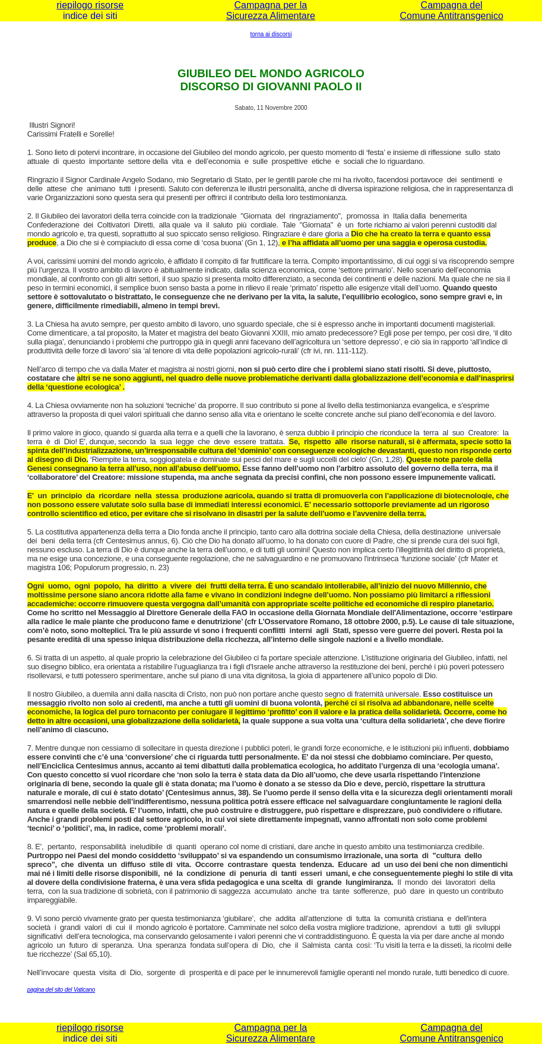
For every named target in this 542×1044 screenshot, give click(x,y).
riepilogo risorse (89, 5)
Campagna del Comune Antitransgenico (451, 10)
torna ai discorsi (270, 34)
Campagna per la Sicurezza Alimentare (270, 10)
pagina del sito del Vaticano (61, 989)
